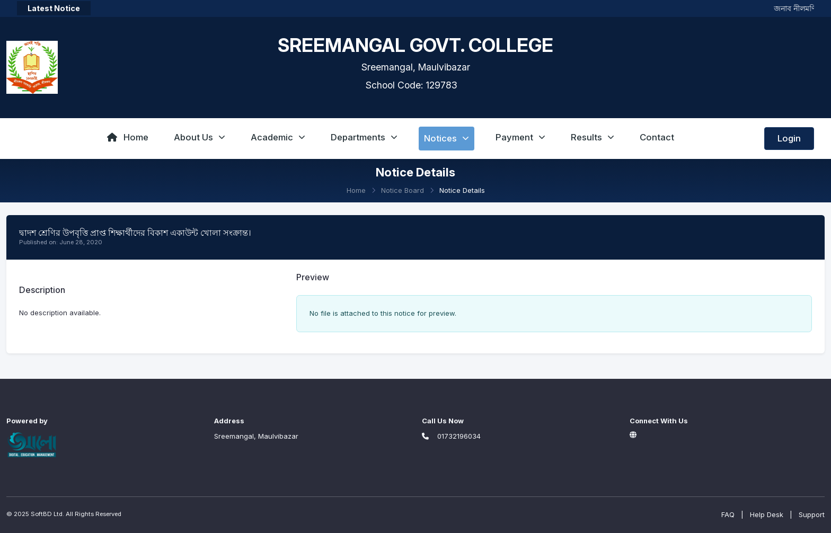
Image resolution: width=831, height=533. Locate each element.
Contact (657, 137)
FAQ (728, 514)
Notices (446, 138)
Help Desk (766, 514)
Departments (364, 137)
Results (592, 137)
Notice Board (402, 190)
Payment (520, 137)
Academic (278, 137)
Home (127, 137)
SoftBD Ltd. (47, 514)
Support (812, 514)
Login (789, 138)
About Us (199, 137)
